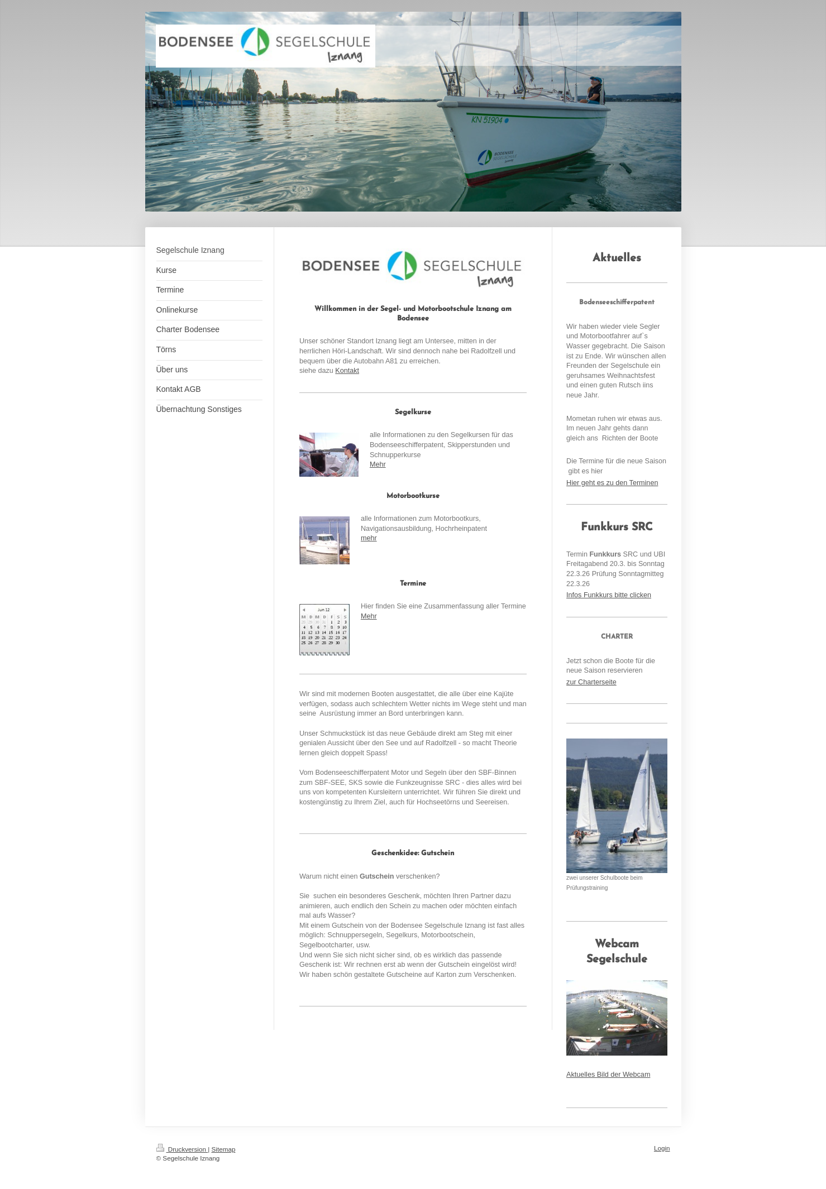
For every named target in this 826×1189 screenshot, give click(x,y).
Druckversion (182, 1149)
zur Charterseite (591, 682)
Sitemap (224, 1149)
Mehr (378, 464)
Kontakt (347, 371)
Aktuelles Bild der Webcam (608, 1074)
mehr (369, 538)
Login (662, 1148)
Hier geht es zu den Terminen (612, 483)
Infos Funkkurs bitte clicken (608, 595)
